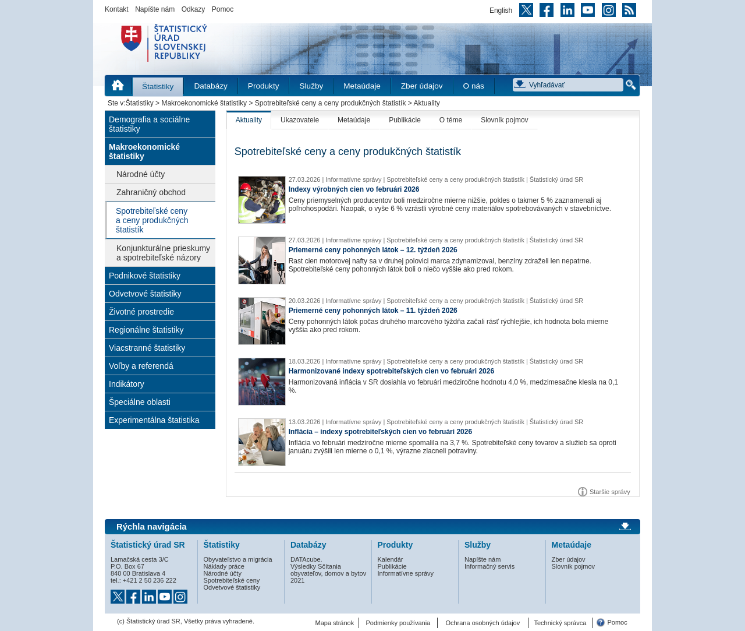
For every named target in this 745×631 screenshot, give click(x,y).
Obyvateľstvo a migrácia (238, 559)
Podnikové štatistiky (144, 275)
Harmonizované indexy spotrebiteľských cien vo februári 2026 (391, 371)
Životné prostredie (141, 311)
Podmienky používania (398, 622)
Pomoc (222, 9)
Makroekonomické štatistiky (204, 103)
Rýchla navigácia (151, 526)
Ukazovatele (300, 120)
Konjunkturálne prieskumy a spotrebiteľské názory (163, 253)
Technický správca (560, 622)
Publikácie (405, 120)
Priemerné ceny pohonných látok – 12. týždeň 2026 (373, 250)
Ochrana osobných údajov (482, 622)
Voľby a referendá (141, 366)
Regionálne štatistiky (146, 329)
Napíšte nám (155, 9)
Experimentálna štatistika (154, 420)
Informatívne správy (406, 573)
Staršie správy (610, 491)
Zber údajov (422, 86)
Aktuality (249, 120)
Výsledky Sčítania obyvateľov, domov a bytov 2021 (328, 573)
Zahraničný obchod (151, 192)
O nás (473, 86)
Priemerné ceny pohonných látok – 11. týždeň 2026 (373, 310)
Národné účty (140, 174)
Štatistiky (157, 86)
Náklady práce (224, 566)
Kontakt (117, 9)
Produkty (263, 86)
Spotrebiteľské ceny (232, 580)
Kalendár (390, 559)
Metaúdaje (361, 86)
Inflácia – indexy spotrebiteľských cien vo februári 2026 (380, 432)
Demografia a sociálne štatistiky (149, 124)
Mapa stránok (334, 622)
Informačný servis (489, 566)
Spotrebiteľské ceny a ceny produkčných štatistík (330, 103)
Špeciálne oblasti (140, 402)
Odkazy (193, 9)
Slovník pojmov (504, 120)
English (500, 10)
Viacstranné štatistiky (147, 347)
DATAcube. (306, 559)
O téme (450, 120)
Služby (311, 86)
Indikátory (126, 384)
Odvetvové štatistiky (145, 293)
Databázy (210, 86)
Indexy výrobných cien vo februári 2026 (354, 189)
